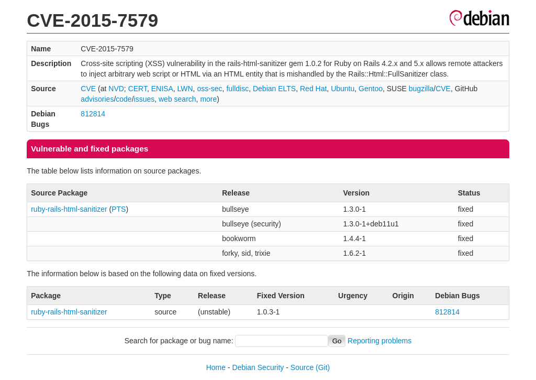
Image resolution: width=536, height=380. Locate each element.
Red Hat (313, 88)
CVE (88, 88)
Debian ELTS (274, 88)
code (123, 99)
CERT (137, 88)
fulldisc (237, 88)
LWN (185, 88)
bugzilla (421, 88)
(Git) (323, 367)
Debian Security (258, 367)
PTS (118, 209)
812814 (93, 114)
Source (302, 367)
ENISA (162, 88)
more (208, 99)
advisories (97, 99)
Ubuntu (342, 88)
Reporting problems (379, 340)
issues (144, 99)
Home (216, 367)
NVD (116, 88)
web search (177, 99)
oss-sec (209, 88)
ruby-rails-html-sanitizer (69, 209)
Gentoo (371, 88)
